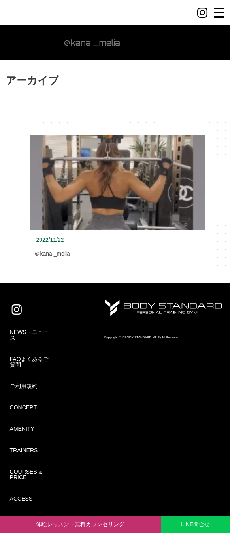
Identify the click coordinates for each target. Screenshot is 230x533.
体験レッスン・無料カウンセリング (80, 524)
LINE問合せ (195, 524)
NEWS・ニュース (29, 335)
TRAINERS (24, 450)
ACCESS (21, 498)
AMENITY (22, 429)
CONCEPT (23, 407)
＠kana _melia (52, 253)
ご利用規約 (24, 386)
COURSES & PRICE (26, 474)
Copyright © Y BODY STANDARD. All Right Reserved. (142, 337)
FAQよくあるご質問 (29, 362)
